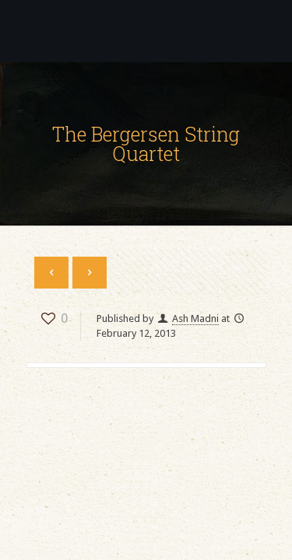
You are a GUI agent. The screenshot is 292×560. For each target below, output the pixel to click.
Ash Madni (195, 318)
